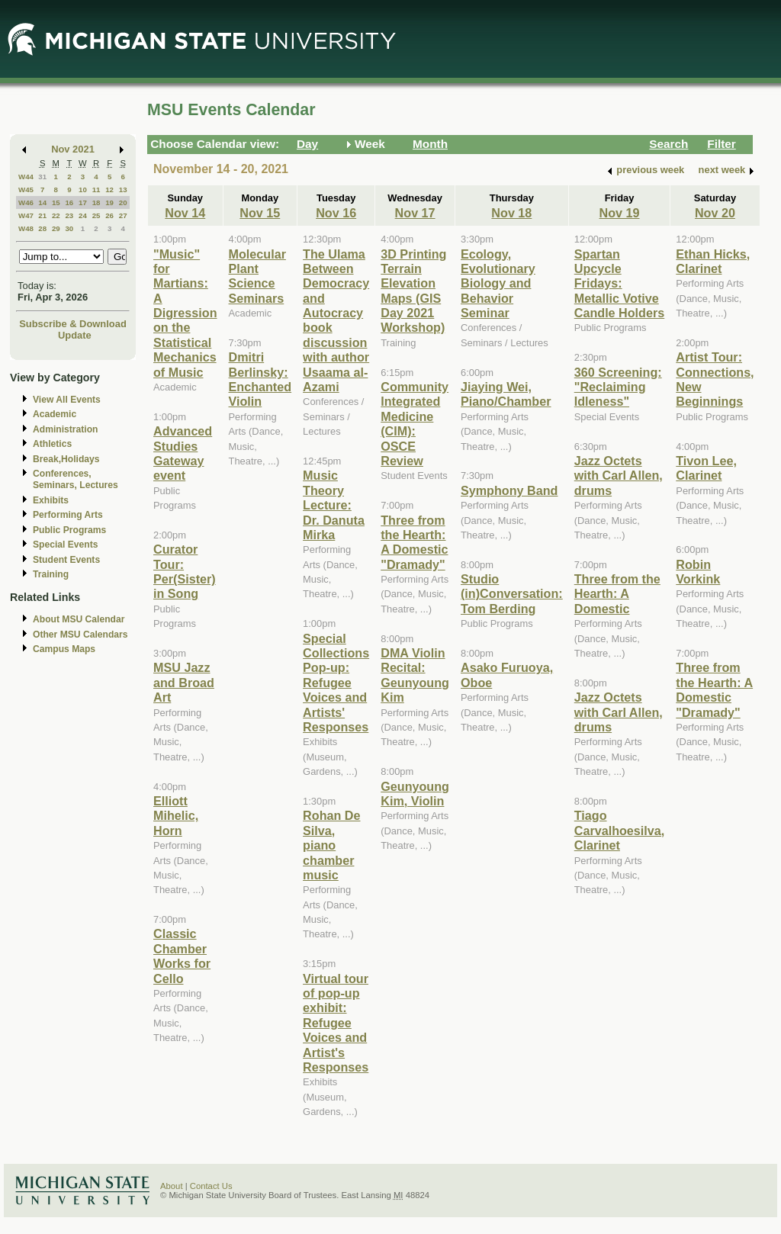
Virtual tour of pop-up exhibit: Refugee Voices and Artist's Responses (335, 1023)
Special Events (65, 544)
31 (42, 176)
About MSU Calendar (78, 619)
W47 (26, 215)
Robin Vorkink (698, 572)
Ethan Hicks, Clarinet (713, 261)
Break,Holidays (66, 459)
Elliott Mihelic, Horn (175, 815)
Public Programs (69, 530)
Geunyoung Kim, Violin (415, 793)
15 (56, 202)
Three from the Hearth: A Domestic (617, 593)
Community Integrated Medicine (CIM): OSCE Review (414, 424)
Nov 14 (185, 213)
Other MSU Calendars (80, 634)
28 (42, 228)
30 (69, 228)
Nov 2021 (73, 149)
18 (96, 202)
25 (96, 215)
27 (123, 215)
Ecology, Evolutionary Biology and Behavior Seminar (498, 283)
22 (56, 215)
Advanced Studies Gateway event (182, 453)
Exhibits (51, 500)
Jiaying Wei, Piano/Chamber (506, 394)
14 (42, 202)
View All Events (67, 399)
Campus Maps (64, 649)
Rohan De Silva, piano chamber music (331, 845)
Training (51, 574)
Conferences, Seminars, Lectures (75, 479)
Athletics (52, 444)
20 (123, 202)
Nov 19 (619, 213)
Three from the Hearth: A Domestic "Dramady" (414, 542)
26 (109, 215)
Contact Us (211, 1186)
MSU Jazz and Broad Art (183, 682)
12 (109, 189)
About (171, 1186)
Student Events (66, 559)
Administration (65, 429)
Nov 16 (336, 213)
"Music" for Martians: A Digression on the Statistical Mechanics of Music (185, 313)
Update (75, 335)
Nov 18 (511, 213)
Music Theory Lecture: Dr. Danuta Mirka (334, 504)
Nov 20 (715, 213)
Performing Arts (68, 514)
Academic (54, 414)
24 (83, 215)
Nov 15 (259, 213)
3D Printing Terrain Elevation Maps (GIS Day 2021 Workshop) (413, 291)
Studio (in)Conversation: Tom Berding (512, 593)
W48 (26, 228)
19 (109, 202)
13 (123, 189)
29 (56, 228)
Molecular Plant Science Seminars (257, 276)
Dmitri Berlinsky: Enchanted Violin (260, 379)
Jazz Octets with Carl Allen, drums (618, 475)
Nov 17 (415, 213)
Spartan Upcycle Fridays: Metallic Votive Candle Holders (619, 283)
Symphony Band (509, 490)
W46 (26, 202)
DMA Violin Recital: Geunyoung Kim (415, 675)
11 (96, 189)
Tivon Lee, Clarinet (706, 468)
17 (83, 202)
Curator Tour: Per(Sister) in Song (184, 571)
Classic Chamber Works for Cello (182, 956)
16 (69, 202)
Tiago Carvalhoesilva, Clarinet (619, 830)
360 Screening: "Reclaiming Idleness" (618, 387)
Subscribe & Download (73, 323)
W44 (26, 176)
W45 (26, 189)
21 (42, 215)
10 (83, 189)
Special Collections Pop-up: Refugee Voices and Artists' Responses (336, 682)
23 (69, 215)
